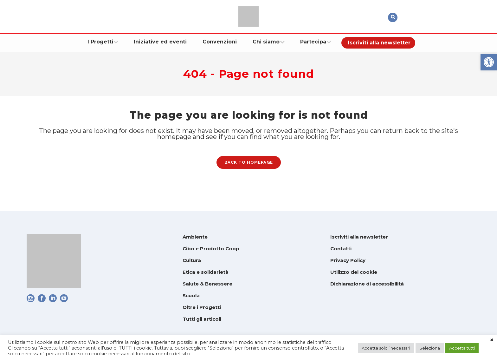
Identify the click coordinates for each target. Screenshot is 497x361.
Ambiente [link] (195, 237)
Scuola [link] (191, 295)
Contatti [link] (341, 249)
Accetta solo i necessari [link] (386, 348)
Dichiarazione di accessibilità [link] (367, 284)
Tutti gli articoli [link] (202, 319)
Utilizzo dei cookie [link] (353, 272)
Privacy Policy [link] (347, 260)
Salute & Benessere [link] (207, 284)
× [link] (492, 340)
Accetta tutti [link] (462, 348)
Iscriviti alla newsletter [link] (359, 237)
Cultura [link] (192, 260)
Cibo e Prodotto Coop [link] (211, 249)
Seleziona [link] (429, 348)
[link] (489, 62)
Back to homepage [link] (248, 166)
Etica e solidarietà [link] (206, 272)
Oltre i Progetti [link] (202, 307)
